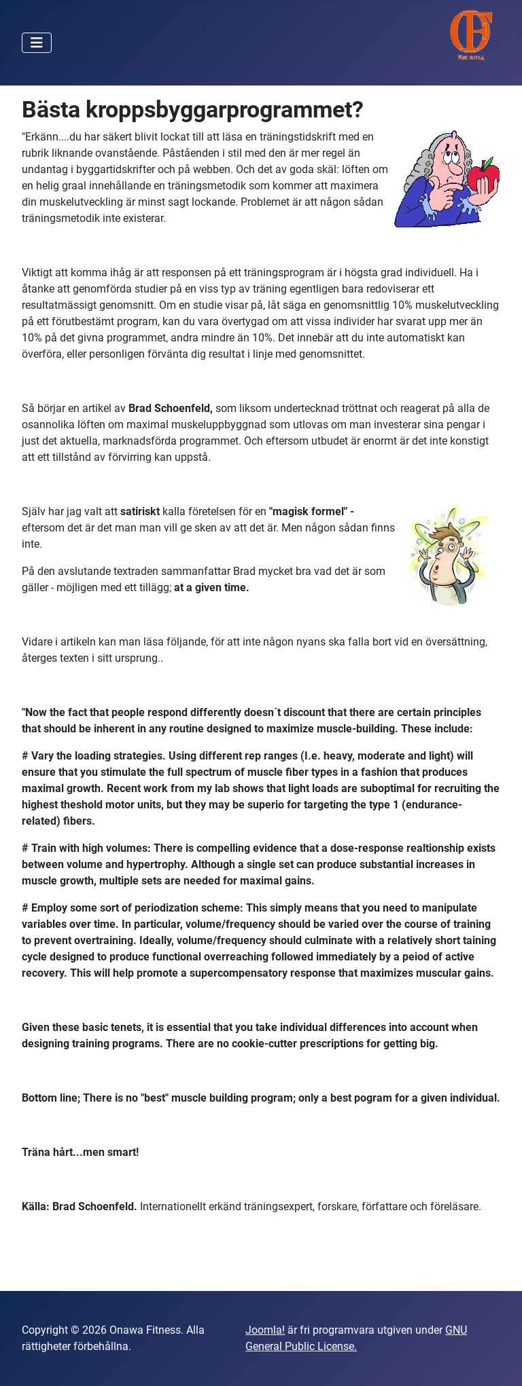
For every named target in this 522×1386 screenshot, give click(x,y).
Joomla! (265, 1330)
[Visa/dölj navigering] (37, 43)
